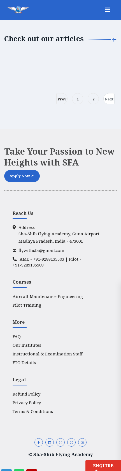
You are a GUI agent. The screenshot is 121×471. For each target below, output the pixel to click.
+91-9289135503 (48, 259)
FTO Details (24, 362)
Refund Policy (26, 394)
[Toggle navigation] (107, 10)
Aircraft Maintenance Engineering (48, 296)
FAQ (17, 336)
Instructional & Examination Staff (48, 354)
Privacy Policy (27, 402)
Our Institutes (27, 345)
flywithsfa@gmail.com (38, 250)
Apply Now (22, 175)
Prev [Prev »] (61, 99)
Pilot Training (27, 305)
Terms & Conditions (33, 411)
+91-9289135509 (28, 265)
